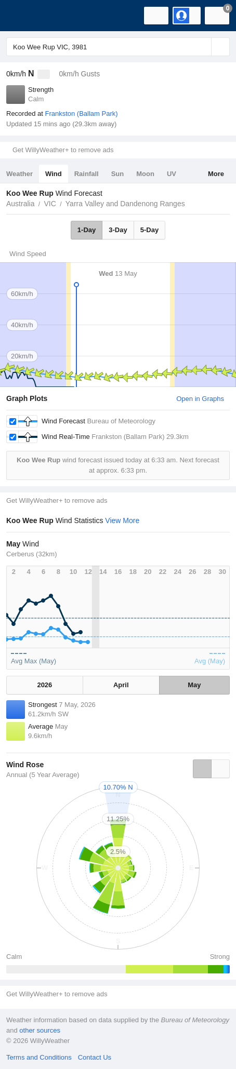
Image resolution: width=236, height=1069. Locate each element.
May (194, 685)
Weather (19, 174)
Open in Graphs (200, 399)
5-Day (149, 230)
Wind (53, 174)
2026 (44, 685)
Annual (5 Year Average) (43, 775)
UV (171, 174)
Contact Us (94, 1057)
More (216, 174)
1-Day (86, 230)
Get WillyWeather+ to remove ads (62, 150)
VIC (50, 203)
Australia (20, 203)
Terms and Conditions (39, 1057)
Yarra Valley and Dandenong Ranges (125, 203)
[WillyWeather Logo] (23, 15)
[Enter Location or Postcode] (118, 46)
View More (122, 520)
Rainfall (86, 174)
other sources (39, 1030)
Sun (117, 174)
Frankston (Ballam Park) (81, 113)
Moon (145, 174)
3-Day (118, 230)
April (121, 685)
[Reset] (202, 47)
